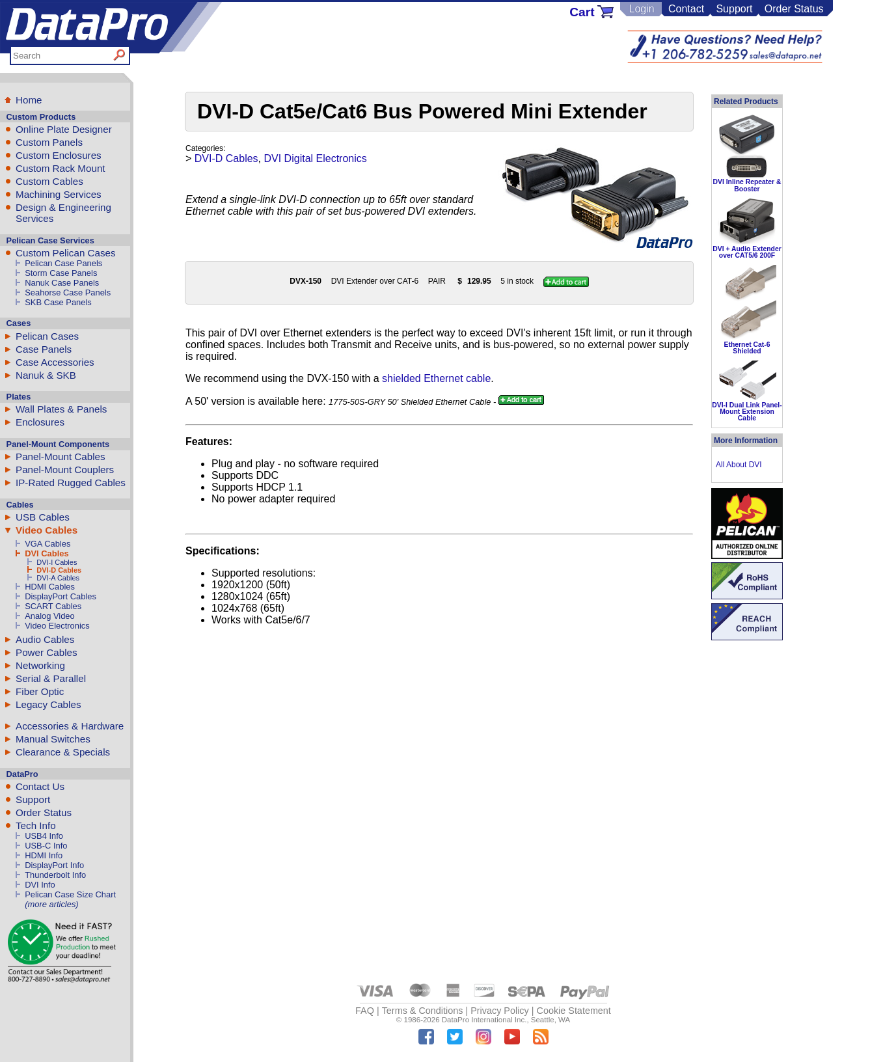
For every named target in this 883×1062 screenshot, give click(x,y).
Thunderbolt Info (55, 875)
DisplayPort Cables (60, 596)
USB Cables (43, 517)
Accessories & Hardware (70, 725)
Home (29, 99)
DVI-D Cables (58, 570)
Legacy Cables (48, 704)
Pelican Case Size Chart (70, 894)
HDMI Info (43, 855)
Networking (40, 665)
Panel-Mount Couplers (65, 469)
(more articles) (51, 904)
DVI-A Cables (57, 578)
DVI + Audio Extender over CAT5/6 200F (747, 252)
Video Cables (46, 530)
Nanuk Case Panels (62, 283)
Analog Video (50, 616)
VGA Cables (47, 544)
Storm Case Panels (61, 273)
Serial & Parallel (51, 678)
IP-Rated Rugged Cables (71, 482)
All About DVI (739, 464)
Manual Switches (53, 738)
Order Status (794, 8)
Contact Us (40, 786)
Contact (686, 8)
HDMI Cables (50, 587)
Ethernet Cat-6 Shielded (747, 348)
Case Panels (44, 349)
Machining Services (59, 194)
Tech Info (36, 825)
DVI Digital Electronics (315, 158)
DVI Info (40, 885)
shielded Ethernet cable (436, 378)
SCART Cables (53, 606)
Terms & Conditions (422, 1010)
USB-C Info (46, 846)
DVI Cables (46, 553)
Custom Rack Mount (60, 168)
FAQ (364, 1010)
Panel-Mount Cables (60, 456)
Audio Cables (45, 639)
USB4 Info (44, 836)
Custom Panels (49, 142)
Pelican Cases (47, 336)
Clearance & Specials (63, 751)
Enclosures (40, 422)
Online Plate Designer (64, 129)
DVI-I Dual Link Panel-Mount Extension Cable (746, 412)
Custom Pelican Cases (66, 252)
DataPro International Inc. (484, 1020)
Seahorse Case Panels (68, 292)
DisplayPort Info (54, 865)
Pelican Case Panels (63, 263)
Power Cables (46, 652)
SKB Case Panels (58, 302)
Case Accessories (55, 362)
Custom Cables (49, 181)
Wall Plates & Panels (61, 409)
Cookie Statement (573, 1010)
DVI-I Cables (56, 562)
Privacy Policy (499, 1010)
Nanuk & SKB (46, 375)
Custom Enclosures (59, 155)
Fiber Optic (40, 691)
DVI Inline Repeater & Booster (747, 185)
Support (734, 8)
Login (641, 8)
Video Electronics (57, 626)
